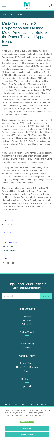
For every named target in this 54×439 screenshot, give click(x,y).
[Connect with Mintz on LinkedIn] (23, 388)
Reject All (27, 428)
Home (4, 14)
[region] (27, 422)
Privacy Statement (38, 405)
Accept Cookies (27, 435)
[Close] (49, 410)
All (12, 14)
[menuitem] (5, 14)
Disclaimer (20, 405)
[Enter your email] (27, 296)
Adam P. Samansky (10, 250)
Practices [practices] (27, 316)
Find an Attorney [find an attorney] (27, 344)
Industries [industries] (27, 320)
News (20, 14)
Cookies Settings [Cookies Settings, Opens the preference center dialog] (27, 422)
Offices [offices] (27, 340)
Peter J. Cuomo (8, 247)
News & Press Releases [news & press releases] (27, 367)
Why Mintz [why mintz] (27, 324)
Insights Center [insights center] (27, 363)
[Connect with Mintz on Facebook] (30, 388)
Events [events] (27, 371)
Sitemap (6, 405)
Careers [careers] (27, 348)
